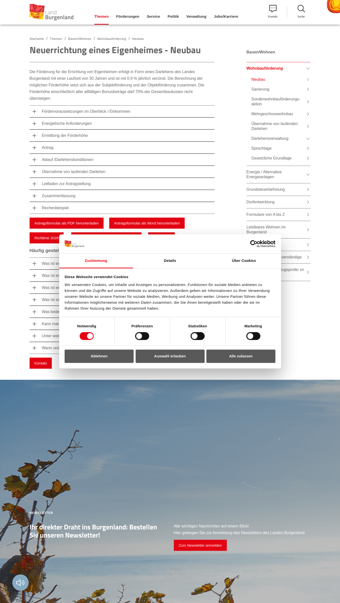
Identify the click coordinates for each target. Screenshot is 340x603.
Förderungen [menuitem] (127, 16)
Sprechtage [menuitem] (261, 148)
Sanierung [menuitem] (260, 89)
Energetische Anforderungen (67, 123)
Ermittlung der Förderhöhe (65, 135)
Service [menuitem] (153, 16)
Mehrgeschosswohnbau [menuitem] (272, 114)
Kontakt (41, 363)
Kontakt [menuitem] (273, 11)
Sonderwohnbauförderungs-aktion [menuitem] (275, 101)
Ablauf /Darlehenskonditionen (67, 160)
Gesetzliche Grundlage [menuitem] (271, 158)
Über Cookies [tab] (244, 260)
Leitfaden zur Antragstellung (66, 184)
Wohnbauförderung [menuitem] (265, 68)
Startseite (37, 39)
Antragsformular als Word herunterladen (147, 223)
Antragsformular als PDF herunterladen (67, 223)
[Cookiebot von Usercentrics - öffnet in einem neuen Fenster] (253, 244)
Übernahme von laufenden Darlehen (74, 172)
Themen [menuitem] (101, 16)
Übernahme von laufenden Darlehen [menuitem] (274, 126)
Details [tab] (170, 260)
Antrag (48, 147)
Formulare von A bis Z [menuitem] (266, 214)
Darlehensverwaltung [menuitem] (269, 138)
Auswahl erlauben (170, 356)
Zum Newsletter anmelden (200, 545)
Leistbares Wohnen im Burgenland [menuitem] (266, 229)
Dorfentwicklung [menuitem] (261, 202)
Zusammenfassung (58, 196)
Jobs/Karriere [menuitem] (226, 16)
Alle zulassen (240, 356)
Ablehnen (99, 356)
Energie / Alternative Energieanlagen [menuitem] (264, 174)
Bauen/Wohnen (79, 39)
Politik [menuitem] (173, 16)
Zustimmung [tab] (96, 260)
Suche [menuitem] (301, 11)
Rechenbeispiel (55, 208)
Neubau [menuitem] (258, 79)
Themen (56, 39)
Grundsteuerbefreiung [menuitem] (266, 189)
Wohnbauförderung (111, 39)
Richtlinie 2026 (47, 238)
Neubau (138, 39)
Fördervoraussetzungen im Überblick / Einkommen (86, 111)
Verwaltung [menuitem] (196, 16)
